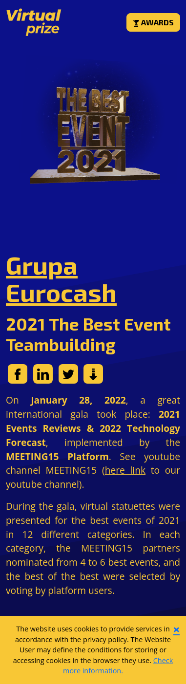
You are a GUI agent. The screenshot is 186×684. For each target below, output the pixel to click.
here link (125, 470)
